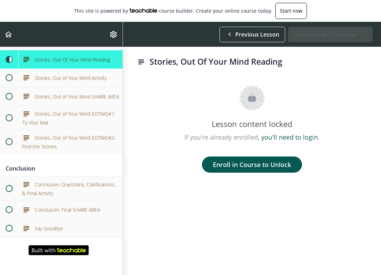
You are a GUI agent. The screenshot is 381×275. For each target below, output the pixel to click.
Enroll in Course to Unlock (252, 164)
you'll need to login (289, 137)
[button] (9, 34)
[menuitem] (114, 34)
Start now (291, 10)
